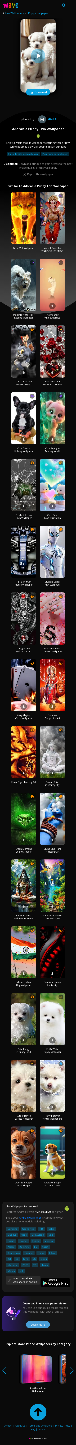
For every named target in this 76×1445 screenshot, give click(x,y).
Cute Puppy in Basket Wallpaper (24, 1117)
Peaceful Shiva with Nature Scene (23, 917)
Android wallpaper (30, 1217)
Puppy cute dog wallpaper (55, 153)
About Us (20, 1425)
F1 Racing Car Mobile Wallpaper (24, 583)
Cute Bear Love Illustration (52, 516)
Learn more (38, 1324)
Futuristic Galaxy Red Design (52, 984)
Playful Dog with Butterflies (52, 316)
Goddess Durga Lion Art (52, 717)
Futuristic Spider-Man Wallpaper (52, 583)
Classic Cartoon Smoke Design (24, 383)
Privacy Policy (62, 1425)
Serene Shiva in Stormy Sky (52, 783)
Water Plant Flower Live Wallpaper (52, 917)
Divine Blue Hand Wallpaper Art (52, 850)
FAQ (33, 1429)
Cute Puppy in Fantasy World (52, 450)
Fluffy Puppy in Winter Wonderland (52, 1117)
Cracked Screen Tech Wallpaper (24, 516)
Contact (8, 1425)
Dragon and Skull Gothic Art (23, 650)
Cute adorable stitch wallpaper (23, 153)
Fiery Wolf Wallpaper (23, 248)
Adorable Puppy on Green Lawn (52, 1184)
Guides (42, 1429)
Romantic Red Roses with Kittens (52, 383)
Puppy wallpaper (38, 13)
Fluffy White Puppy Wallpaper (52, 1050)
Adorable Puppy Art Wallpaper (23, 1184)
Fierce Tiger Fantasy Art (23, 782)
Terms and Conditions (40, 1425)
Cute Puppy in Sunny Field (24, 1050)
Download (38, 92)
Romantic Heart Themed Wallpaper (52, 650)
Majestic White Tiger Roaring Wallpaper (23, 316)
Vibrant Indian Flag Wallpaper (23, 984)
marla (47, 119)
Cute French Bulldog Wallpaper (23, 450)
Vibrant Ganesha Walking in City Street (52, 249)
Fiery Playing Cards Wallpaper (23, 717)
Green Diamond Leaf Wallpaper (23, 850)
